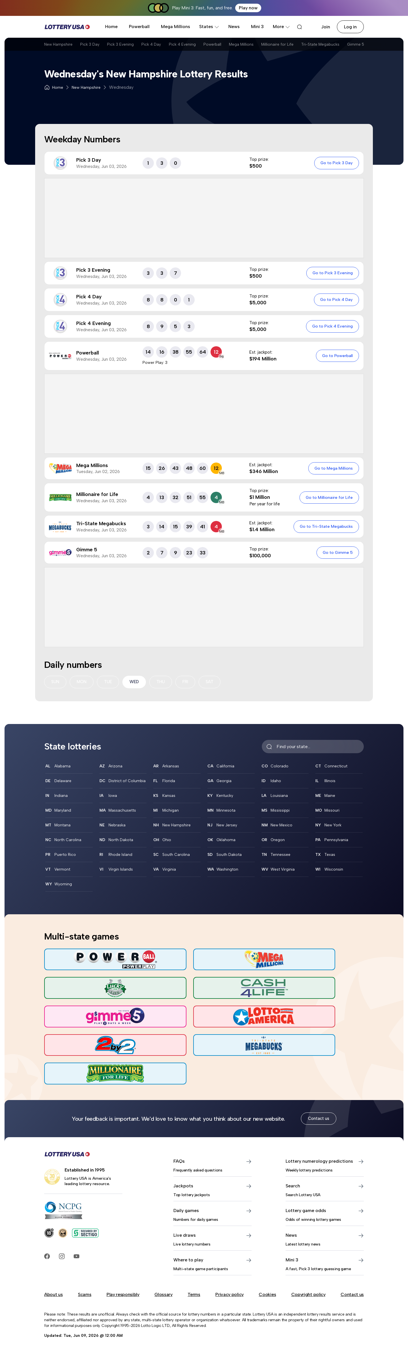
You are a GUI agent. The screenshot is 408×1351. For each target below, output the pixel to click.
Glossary (163, 1292)
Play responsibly (123, 1292)
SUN (55, 682)
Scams (84, 1292)
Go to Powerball (336, 355)
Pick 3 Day (98, 46)
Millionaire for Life (324, 46)
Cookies (267, 1292)
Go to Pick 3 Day (336, 162)
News (234, 26)
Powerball (139, 26)
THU (164, 682)
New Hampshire (60, 46)
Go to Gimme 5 (337, 552)
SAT (215, 682)
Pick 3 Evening (135, 46)
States (209, 26)
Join (325, 26)
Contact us (319, 1116)
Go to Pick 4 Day (335, 299)
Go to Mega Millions (333, 468)
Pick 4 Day (172, 46)
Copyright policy (308, 1292)
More (281, 26)
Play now (248, 7)
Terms (194, 1292)
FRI (190, 682)
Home (111, 26)
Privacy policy (229, 1292)
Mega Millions (175, 26)
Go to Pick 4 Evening (331, 326)
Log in (350, 26)
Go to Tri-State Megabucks (325, 526)
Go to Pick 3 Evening (332, 272)
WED (137, 682)
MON (83, 682)
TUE (110, 682)
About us (53, 1292)
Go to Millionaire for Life (328, 497)
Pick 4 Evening (209, 46)
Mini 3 (257, 26)
